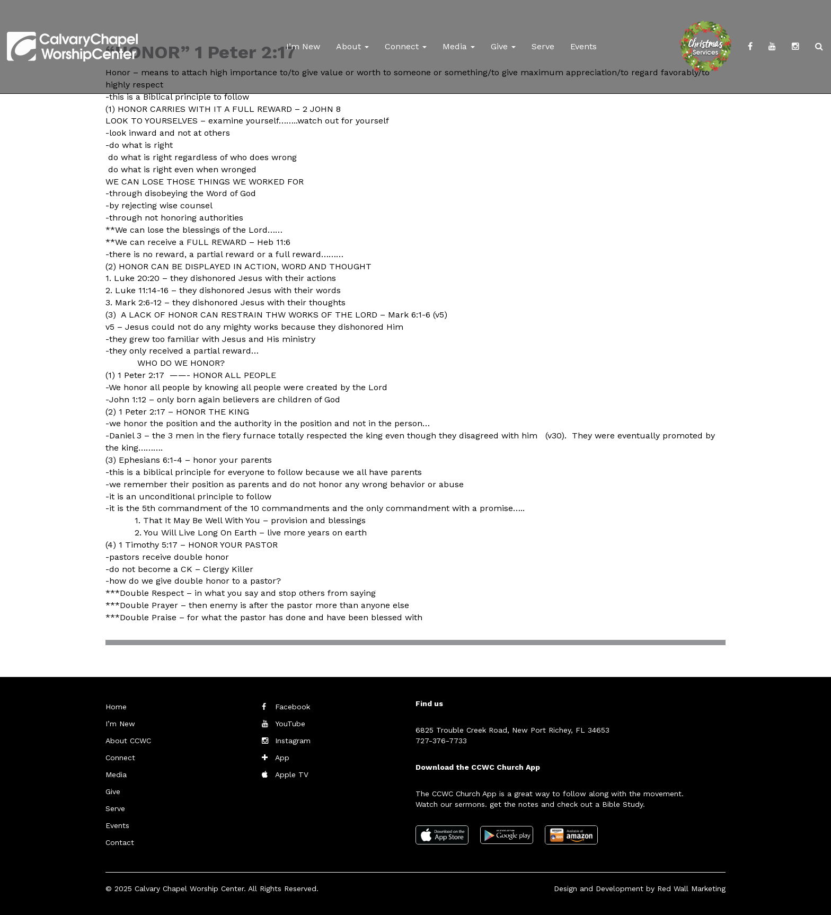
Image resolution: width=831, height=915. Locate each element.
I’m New (303, 46)
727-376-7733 (441, 740)
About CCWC (128, 740)
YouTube (290, 723)
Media (459, 46)
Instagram (293, 740)
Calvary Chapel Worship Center (189, 888)
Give (503, 46)
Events (583, 46)
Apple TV (291, 774)
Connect (406, 46)
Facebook (292, 706)
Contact (119, 842)
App (282, 757)
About (352, 46)
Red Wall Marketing (691, 888)
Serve (543, 46)
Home (116, 706)
